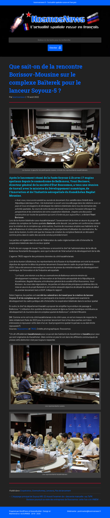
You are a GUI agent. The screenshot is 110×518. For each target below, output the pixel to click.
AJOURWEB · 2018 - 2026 (30, 514)
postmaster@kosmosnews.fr (89, 511)
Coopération (25, 491)
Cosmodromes (38, 491)
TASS (33, 329)
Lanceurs (50, 491)
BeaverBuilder (36, 511)
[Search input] (55, 40)
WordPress (23, 511)
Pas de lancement (63, 491)
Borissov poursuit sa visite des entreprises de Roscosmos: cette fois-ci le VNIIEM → (63, 499)
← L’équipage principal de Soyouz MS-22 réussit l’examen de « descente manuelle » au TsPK (50, 496)
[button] (55, 48)
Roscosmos (22, 329)
